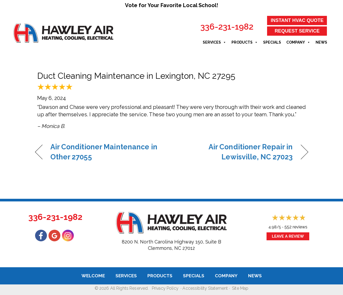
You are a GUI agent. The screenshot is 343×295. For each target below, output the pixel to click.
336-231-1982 (226, 26)
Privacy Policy (165, 288)
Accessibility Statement (205, 288)
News (321, 42)
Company (298, 42)
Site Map (240, 288)
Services (214, 42)
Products (244, 42)
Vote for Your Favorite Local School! (171, 5)
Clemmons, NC (164, 248)
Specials (272, 42)
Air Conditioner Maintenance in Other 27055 (103, 152)
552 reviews (295, 226)
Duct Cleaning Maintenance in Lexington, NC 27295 (136, 76)
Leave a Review (288, 236)
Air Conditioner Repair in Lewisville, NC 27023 (236, 152)
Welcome (93, 275)
